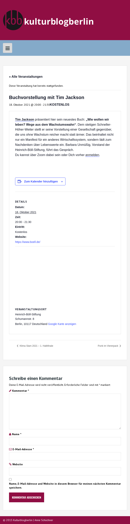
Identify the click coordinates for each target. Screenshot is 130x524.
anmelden (92, 155)
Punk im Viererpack (108, 346)
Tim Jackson (24, 119)
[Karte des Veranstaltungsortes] (65, 274)
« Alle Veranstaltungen (26, 76)
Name (16, 434)
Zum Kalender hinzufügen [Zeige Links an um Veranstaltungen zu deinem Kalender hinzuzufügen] (41, 181)
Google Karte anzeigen (62, 324)
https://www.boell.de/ (27, 242)
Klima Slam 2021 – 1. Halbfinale (36, 346)
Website (17, 464)
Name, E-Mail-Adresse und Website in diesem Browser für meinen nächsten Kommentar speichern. (65, 485)
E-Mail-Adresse (23, 449)
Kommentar (20, 390)
